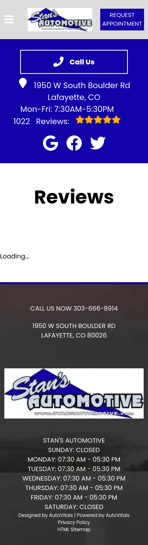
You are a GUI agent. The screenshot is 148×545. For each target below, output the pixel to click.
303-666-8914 (95, 308)
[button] (50, 143)
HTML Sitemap (74, 529)
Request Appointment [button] (122, 19)
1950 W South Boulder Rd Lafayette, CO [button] (74, 90)
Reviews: (67, 121)
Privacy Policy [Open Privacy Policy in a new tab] (74, 522)
